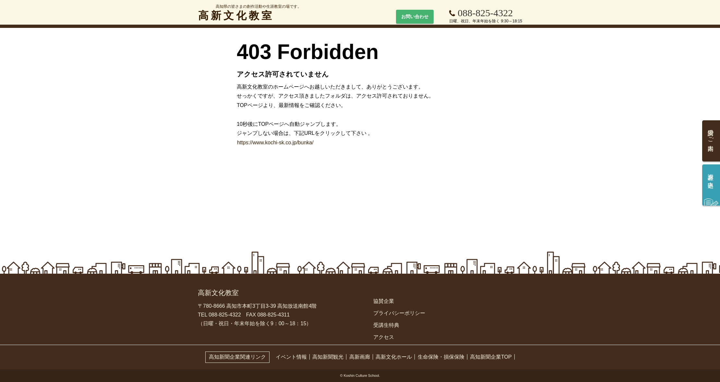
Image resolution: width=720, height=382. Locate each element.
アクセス (383, 337)
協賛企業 (383, 301)
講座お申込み (710, 177)
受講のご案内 (710, 133)
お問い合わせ (414, 16)
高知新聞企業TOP (491, 357)
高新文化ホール (394, 357)
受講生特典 (386, 325)
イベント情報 (291, 357)
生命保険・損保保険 (441, 357)
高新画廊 (359, 357)
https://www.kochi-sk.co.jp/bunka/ (275, 142)
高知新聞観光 (327, 357)
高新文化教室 (249, 13)
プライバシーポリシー (399, 313)
